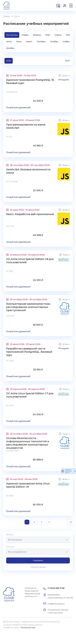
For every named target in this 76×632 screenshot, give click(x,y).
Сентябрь (41, 41)
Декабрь (10, 48)
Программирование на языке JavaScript (25, 126)
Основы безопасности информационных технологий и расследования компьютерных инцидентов (27, 443)
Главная (6, 16)
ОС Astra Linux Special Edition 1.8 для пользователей (30, 261)
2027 (67, 61)
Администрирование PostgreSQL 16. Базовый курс (30, 81)
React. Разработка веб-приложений (30, 214)
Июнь (9, 41)
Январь (25, 35)
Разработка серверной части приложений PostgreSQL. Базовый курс (29, 351)
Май (68, 35)
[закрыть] (74, 471)
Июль (19, 41)
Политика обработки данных (68, 471)
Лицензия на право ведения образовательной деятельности (32, 592)
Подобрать (38, 560)
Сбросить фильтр (38, 567)
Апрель (58, 35)
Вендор (9, 534)
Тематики (10, 547)
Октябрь (54, 41)
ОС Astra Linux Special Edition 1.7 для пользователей (30, 395)
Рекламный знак (28, 627)
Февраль (37, 35)
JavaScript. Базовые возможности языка (28, 171)
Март (47, 35)
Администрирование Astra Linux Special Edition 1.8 (28, 485)
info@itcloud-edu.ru (56, 604)
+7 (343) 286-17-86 (56, 588)
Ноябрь (66, 41)
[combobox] (38, 540)
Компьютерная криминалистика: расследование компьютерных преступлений (28, 307)
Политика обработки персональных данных (22, 625)
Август (29, 41)
